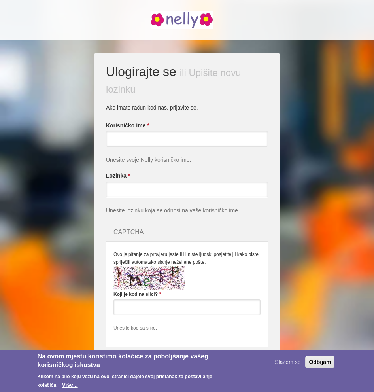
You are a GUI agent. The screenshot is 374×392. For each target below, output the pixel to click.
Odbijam (320, 362)
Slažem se (287, 362)
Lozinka (118, 175)
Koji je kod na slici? (137, 294)
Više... (69, 385)
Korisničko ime (127, 125)
